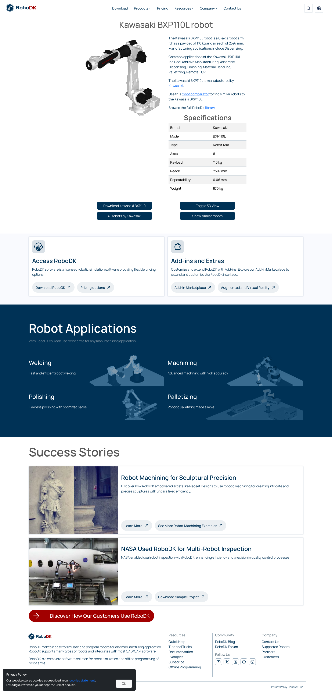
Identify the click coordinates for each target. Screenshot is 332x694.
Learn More (138, 525)
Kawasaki (176, 85)
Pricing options (92, 287)
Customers (270, 657)
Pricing (162, 8)
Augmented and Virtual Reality (245, 287)
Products (141, 8)
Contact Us (232, 8)
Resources (182, 8)
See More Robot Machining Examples (187, 525)
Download (120, 8)
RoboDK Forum (226, 646)
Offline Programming (185, 667)
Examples (176, 657)
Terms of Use (296, 687)
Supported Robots (275, 646)
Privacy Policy (279, 687)
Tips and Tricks (180, 646)
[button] (319, 8)
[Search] (308, 8)
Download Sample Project (178, 597)
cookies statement (82, 680)
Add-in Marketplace (190, 287)
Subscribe (176, 662)
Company (207, 8)
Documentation (181, 651)
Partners (268, 651)
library (210, 107)
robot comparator (195, 94)
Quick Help (177, 641)
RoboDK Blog (225, 641)
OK (124, 683)
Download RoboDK (50, 287)
